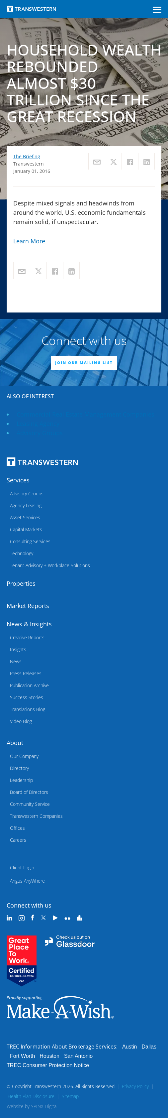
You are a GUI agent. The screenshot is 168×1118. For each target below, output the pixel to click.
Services (18, 480)
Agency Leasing (26, 505)
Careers (18, 840)
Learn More (29, 241)
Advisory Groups (40, 433)
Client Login (22, 867)
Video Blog (21, 721)
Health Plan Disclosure (31, 1096)
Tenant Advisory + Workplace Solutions (50, 565)
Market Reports (28, 606)
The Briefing (26, 156)
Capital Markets (26, 529)
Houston (49, 1056)
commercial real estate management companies (85, 414)
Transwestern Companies (36, 816)
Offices (17, 828)
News (16, 661)
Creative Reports (27, 637)
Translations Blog (27, 709)
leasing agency (38, 424)
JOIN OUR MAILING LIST (84, 362)
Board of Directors (29, 792)
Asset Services (25, 517)
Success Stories (26, 697)
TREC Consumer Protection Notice (48, 1065)
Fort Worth (22, 1056)
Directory (19, 768)
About (15, 743)
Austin (129, 1047)
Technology (21, 553)
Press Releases (26, 673)
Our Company (24, 756)
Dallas (148, 1047)
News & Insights (29, 624)
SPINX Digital (44, 1106)
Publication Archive (29, 685)
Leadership (21, 780)
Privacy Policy (135, 1086)
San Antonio (78, 1056)
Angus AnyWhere (27, 881)
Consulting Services (30, 541)
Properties (21, 583)
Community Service (30, 804)
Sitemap (70, 1096)
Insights (18, 649)
